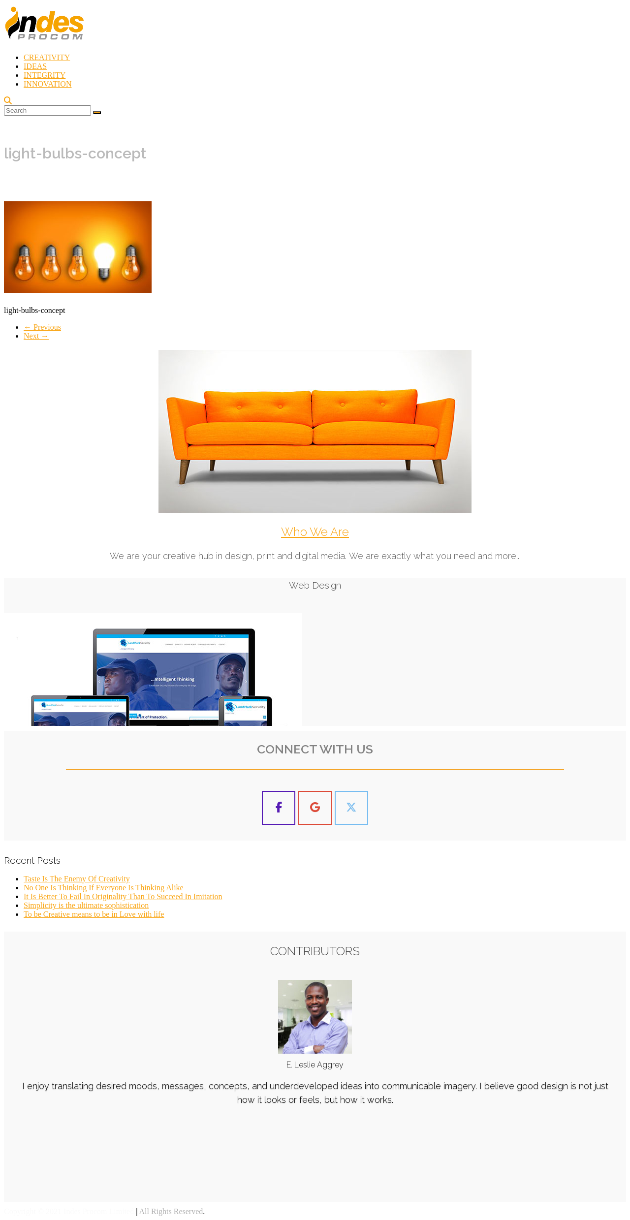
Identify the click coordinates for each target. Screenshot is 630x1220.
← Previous (42, 327)
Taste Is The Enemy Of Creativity (77, 879)
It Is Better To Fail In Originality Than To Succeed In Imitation (123, 896)
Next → (36, 336)
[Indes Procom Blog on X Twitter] (351, 808)
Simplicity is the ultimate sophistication (86, 905)
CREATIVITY (47, 57)
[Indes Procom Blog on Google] (315, 808)
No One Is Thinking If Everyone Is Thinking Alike (104, 887)
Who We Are (315, 532)
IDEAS (35, 66)
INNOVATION (47, 84)
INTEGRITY (44, 75)
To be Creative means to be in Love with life (94, 914)
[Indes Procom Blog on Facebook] (278, 808)
